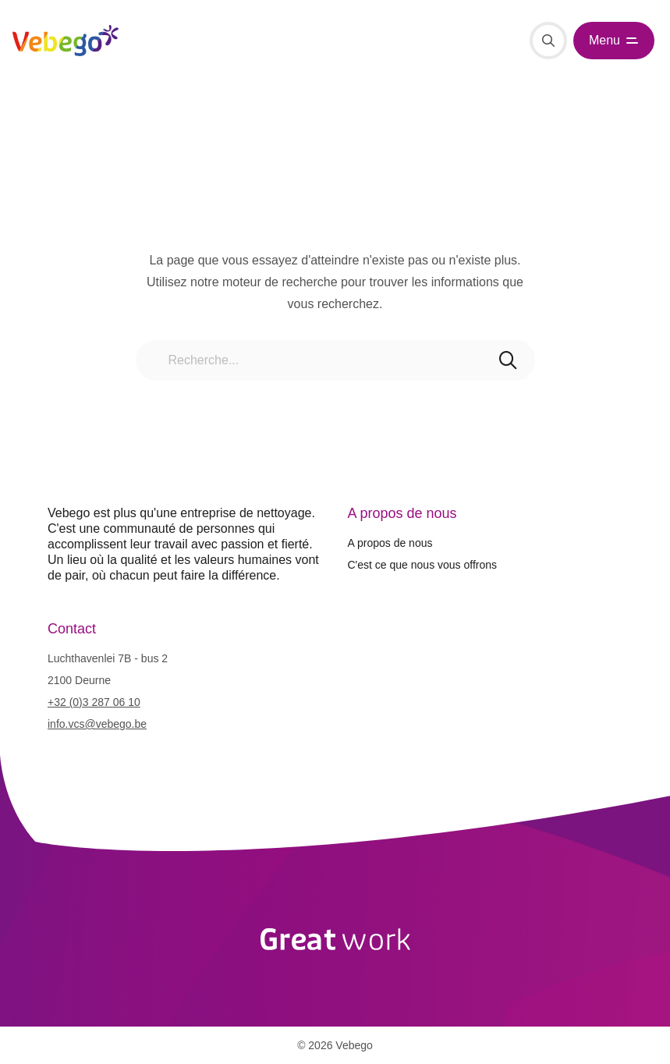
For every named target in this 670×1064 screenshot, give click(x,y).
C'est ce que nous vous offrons (423, 565)
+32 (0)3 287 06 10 (94, 702)
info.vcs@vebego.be (97, 724)
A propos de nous (390, 543)
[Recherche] (548, 40)
